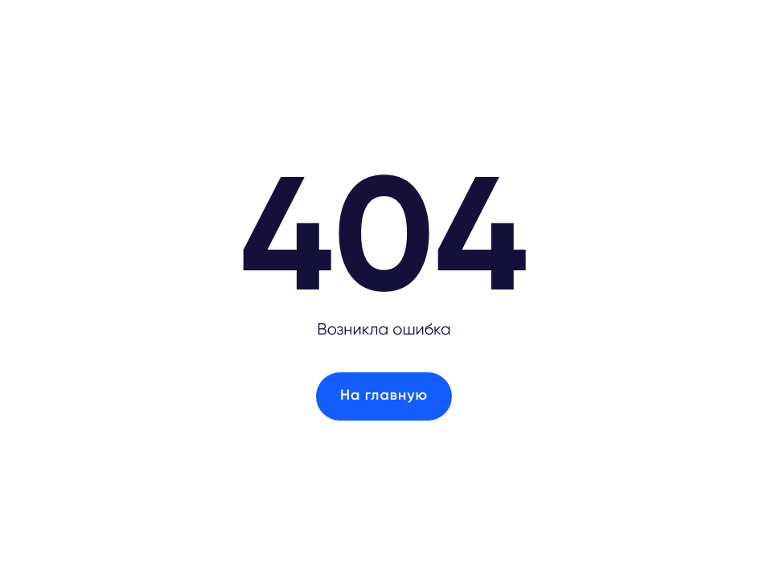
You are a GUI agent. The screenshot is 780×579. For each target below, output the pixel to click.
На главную (384, 395)
